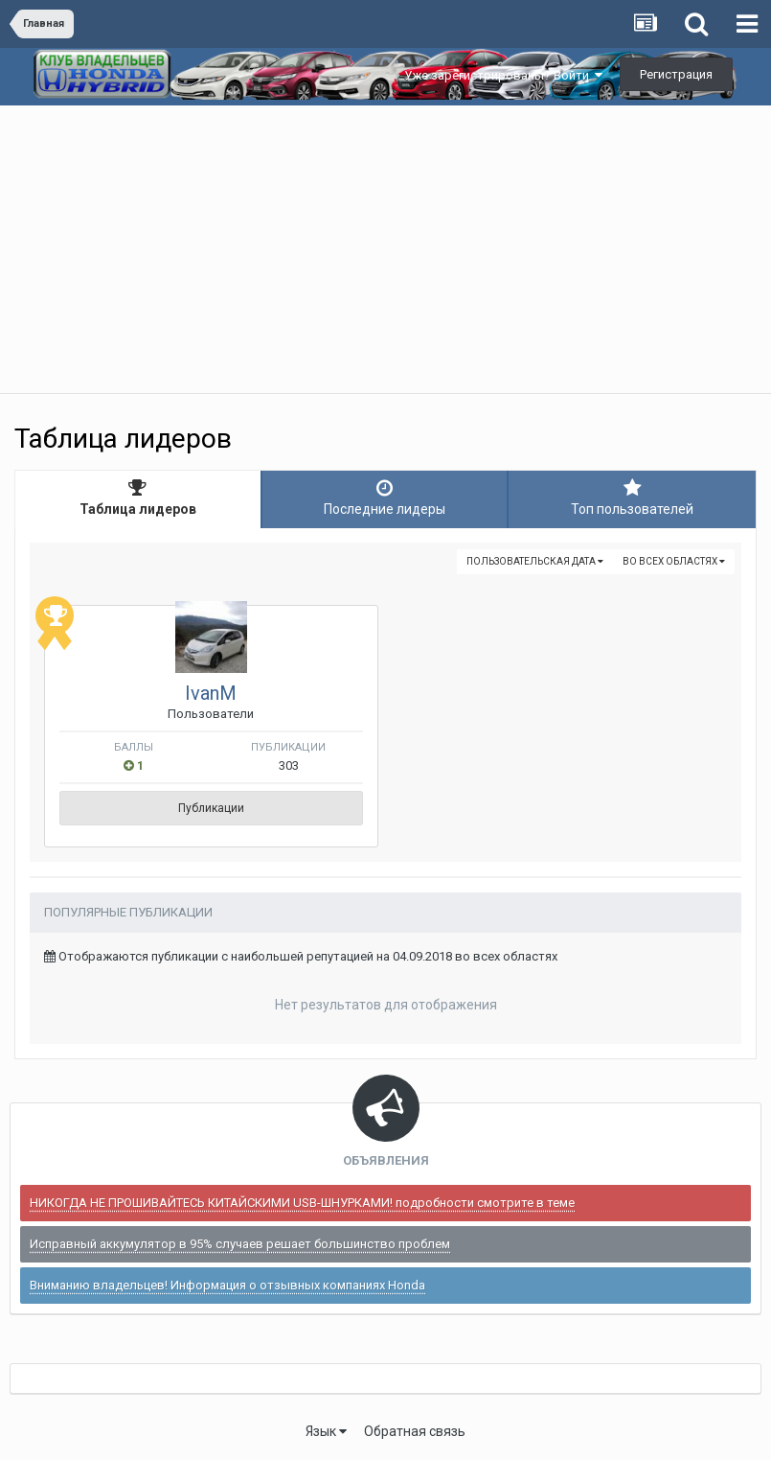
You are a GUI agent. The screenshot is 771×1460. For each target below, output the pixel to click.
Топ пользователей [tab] (632, 497)
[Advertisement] (385, 249)
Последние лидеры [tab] (385, 497)
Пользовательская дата (534, 561)
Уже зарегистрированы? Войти (503, 75)
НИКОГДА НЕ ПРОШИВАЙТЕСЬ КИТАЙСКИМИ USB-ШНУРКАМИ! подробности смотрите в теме (302, 1202)
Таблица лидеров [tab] (138, 497)
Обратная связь (414, 1431)
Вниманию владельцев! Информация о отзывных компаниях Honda (227, 1285)
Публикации (211, 808)
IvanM (211, 693)
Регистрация (676, 74)
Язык (326, 1431)
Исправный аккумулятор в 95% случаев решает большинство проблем (240, 1244)
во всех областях (674, 561)
